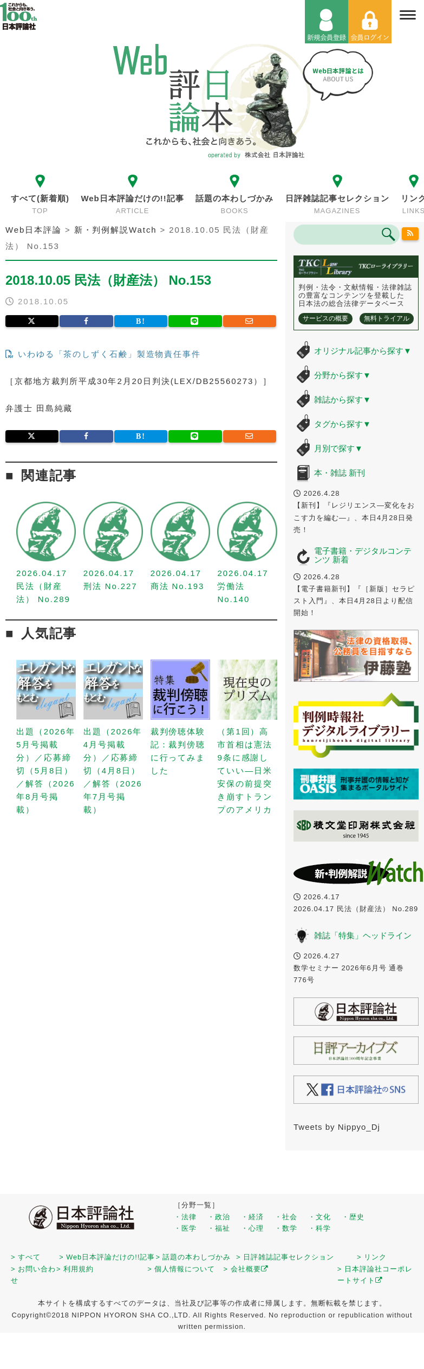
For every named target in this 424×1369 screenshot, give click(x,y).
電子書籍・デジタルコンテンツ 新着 (363, 555)
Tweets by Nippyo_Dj (336, 1126)
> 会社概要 (246, 1269)
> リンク (372, 1257)
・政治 (218, 1217)
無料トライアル (386, 318)
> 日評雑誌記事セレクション (285, 1257)
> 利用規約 (75, 1269)
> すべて (26, 1257)
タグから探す (342, 423)
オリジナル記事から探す (363, 350)
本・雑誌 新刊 (339, 472)
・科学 (319, 1228)
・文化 (319, 1217)
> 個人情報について (181, 1269)
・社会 (286, 1217)
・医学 (185, 1228)
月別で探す (338, 448)
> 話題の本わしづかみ (193, 1257)
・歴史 (353, 1217)
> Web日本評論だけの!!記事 (107, 1257)
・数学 (286, 1228)
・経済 (252, 1217)
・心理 (252, 1228)
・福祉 (218, 1228)
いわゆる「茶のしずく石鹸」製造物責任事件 (103, 354)
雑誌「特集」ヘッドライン (363, 935)
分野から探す (342, 375)
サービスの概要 (325, 318)
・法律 (185, 1217)
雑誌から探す (342, 399)
